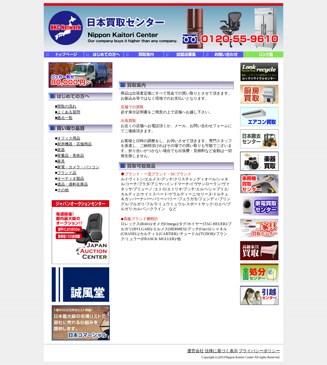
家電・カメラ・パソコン (78, 167)
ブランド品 (66, 173)
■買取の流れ (65, 106)
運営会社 (195, 350)
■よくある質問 (67, 112)
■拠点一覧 (63, 118)
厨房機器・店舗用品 (74, 144)
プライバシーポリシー (259, 350)
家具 (61, 161)
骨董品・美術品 (70, 155)
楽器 (61, 150)
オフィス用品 (68, 138)
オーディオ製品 (70, 178)
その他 (63, 190)
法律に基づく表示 (221, 350)
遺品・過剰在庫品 (72, 184)
